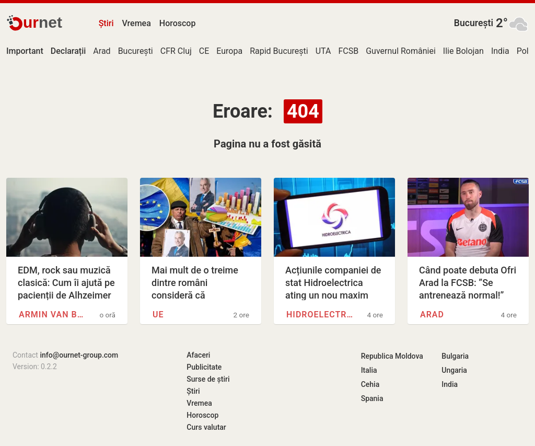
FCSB (348, 51)
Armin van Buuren (53, 314)
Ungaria (454, 370)
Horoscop (177, 23)
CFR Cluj (176, 51)
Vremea (136, 23)
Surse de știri (208, 379)
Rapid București (279, 51)
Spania (372, 398)
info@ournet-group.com (79, 355)
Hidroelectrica (320, 314)
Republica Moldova (392, 356)
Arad (101, 51)
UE (158, 314)
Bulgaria (455, 356)
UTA (323, 51)
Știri (106, 23)
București (473, 23)
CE (204, 51)
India (500, 51)
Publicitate (204, 367)
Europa (229, 51)
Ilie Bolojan (463, 51)
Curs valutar (206, 427)
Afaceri (198, 355)
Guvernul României (401, 51)
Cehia (370, 384)
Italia (369, 370)
